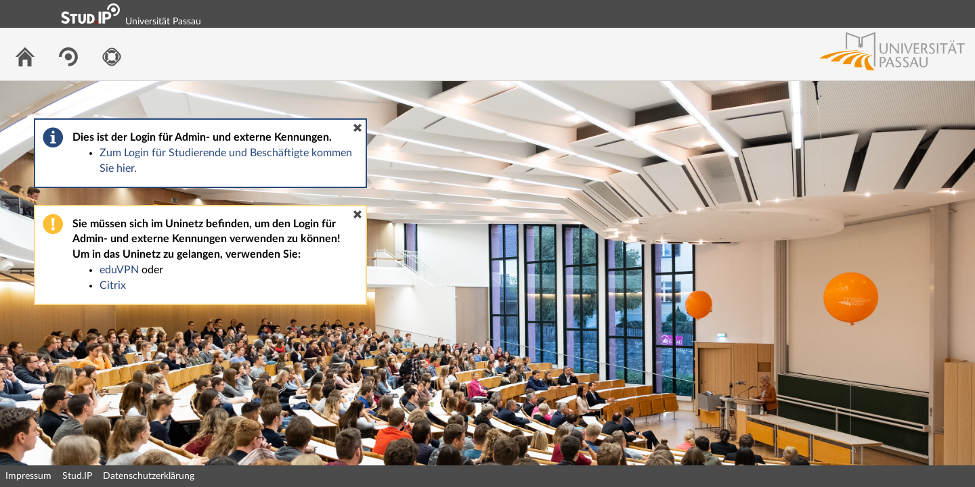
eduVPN (119, 269)
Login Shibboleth (889, 13)
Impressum (28, 476)
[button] (357, 127)
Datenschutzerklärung (148, 476)
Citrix (113, 285)
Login (959, 13)
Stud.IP (77, 476)
